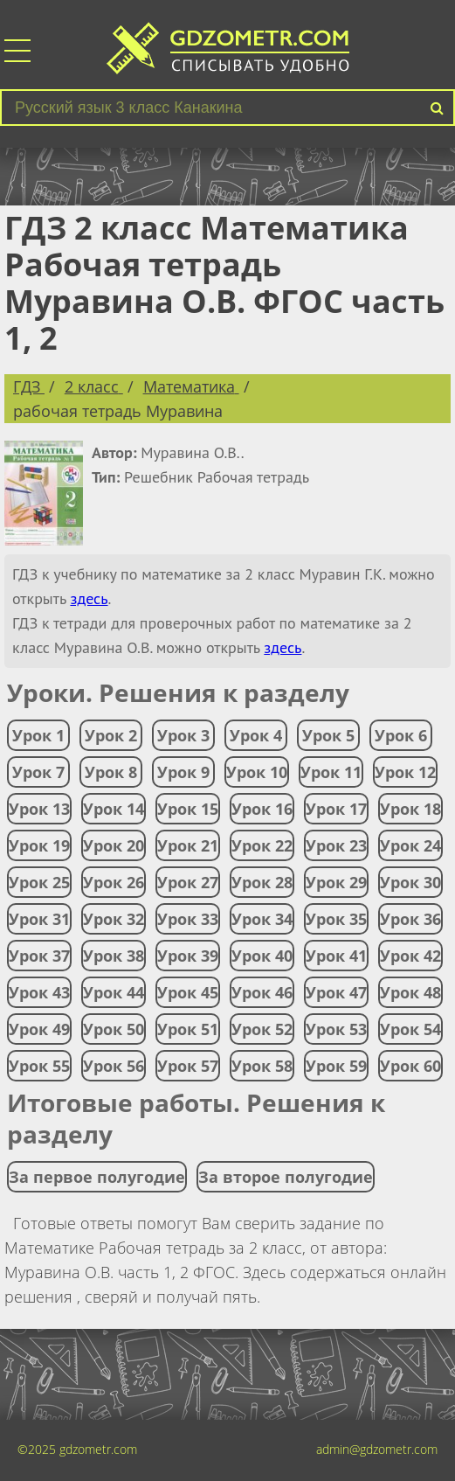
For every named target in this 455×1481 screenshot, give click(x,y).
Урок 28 (262, 882)
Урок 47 (336, 992)
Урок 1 (38, 735)
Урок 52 (262, 1029)
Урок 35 (336, 918)
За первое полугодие (97, 1176)
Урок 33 (187, 918)
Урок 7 (38, 771)
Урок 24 (410, 845)
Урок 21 (187, 845)
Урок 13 (39, 808)
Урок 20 (113, 845)
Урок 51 (187, 1029)
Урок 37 (39, 955)
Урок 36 (410, 918)
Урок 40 (262, 955)
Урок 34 (262, 918)
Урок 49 (39, 1029)
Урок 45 (187, 992)
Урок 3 (183, 735)
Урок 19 (39, 845)
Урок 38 (113, 955)
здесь (88, 598)
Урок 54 (410, 1029)
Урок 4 (256, 735)
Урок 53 (336, 1029)
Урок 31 (39, 918)
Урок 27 (187, 882)
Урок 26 (113, 882)
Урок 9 (183, 771)
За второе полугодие (285, 1176)
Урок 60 (410, 1065)
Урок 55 (39, 1065)
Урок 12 (405, 771)
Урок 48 (410, 992)
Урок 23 (336, 845)
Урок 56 (113, 1065)
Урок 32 (113, 918)
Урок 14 (113, 808)
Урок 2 (111, 735)
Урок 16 (262, 808)
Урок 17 (336, 808)
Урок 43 (39, 992)
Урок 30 (410, 882)
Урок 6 (401, 735)
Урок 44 (113, 992)
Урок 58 (262, 1065)
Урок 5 (328, 735)
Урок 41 (336, 955)
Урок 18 (410, 808)
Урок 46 (262, 992)
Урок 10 (256, 771)
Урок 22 (262, 845)
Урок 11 (331, 771)
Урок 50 (113, 1029)
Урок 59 (336, 1065)
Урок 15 (187, 808)
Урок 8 (111, 771)
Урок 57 (187, 1065)
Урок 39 (187, 955)
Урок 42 (410, 955)
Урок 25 (39, 882)
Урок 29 (336, 882)
